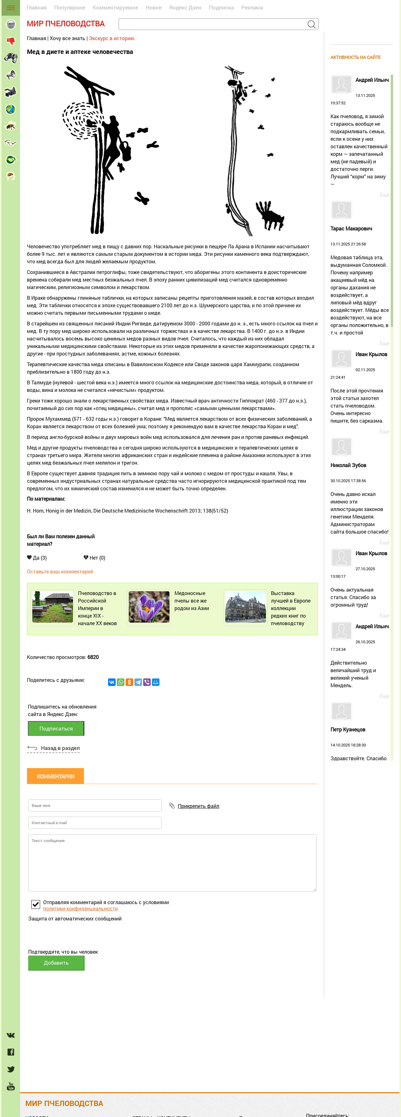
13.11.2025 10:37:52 (360, 132)
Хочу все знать (67, 38)
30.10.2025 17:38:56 (360, 499)
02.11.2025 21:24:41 (360, 388)
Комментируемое (115, 7)
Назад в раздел (60, 747)
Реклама (252, 7)
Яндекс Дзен (185, 7)
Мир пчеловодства (66, 23)
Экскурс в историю (111, 38)
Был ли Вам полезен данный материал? (61, 540)
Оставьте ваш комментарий (60, 571)
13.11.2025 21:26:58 (360, 281)
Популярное (69, 7)
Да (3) (37, 557)
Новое (154, 7)
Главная (37, 7)
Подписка (221, 7)
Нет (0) (94, 557)
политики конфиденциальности (80, 908)
